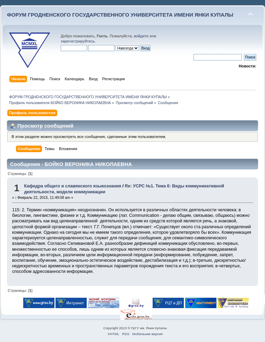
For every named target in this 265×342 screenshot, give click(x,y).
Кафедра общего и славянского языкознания (72, 186)
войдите (141, 36)
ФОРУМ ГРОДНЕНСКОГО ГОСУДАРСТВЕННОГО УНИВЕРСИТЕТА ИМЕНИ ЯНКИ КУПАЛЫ (120, 15)
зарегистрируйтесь (78, 41)
